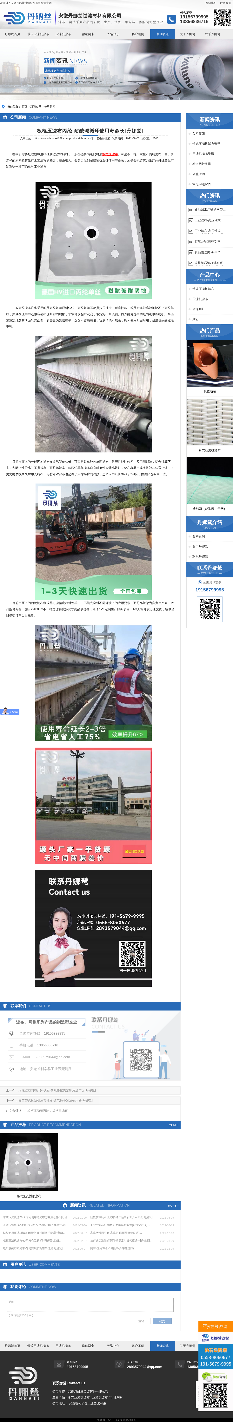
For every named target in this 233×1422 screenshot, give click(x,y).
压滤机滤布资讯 (203, 153)
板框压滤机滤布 (29, 1196)
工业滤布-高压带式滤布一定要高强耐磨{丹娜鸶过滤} (209, 231)
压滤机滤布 (63, 34)
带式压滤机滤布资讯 (206, 143)
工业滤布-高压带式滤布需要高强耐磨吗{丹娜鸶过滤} (209, 221)
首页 (24, 106)
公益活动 (198, 174)
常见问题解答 (201, 184)
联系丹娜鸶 (212, 34)
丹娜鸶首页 (12, 34)
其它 (195, 319)
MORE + (173, 1205)
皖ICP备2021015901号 (122, 1420)
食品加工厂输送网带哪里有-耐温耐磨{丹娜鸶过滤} (210, 210)
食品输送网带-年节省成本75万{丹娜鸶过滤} (210, 253)
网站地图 (210, 2)
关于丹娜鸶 (187, 34)
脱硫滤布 (209, 391)
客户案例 (138, 34)
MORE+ (174, 1125)
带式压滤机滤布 (38, 34)
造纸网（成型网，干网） (210, 508)
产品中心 (113, 34)
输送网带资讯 (201, 164)
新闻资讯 (162, 34)
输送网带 (88, 34)
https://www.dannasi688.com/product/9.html (60, 138)
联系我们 (225, 2)
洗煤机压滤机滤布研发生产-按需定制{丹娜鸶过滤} (210, 263)
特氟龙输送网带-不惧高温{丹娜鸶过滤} (209, 242)
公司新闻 (49, 106)
